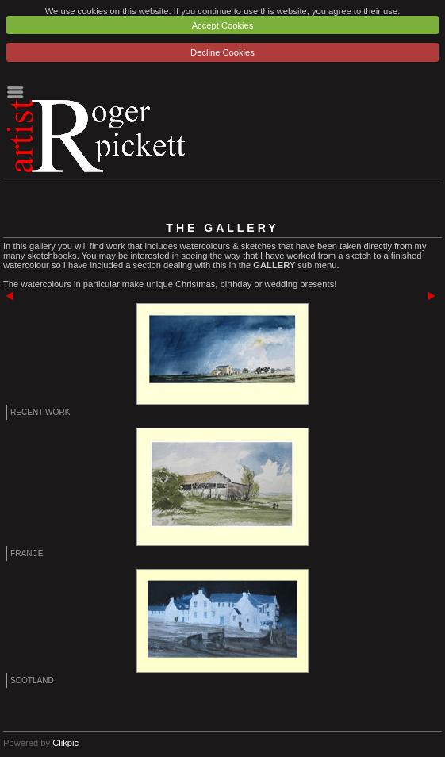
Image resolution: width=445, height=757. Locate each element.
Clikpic (65, 742)
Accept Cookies (223, 25)
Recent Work (40, 412)
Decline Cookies (222, 52)
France (26, 553)
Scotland (32, 680)
